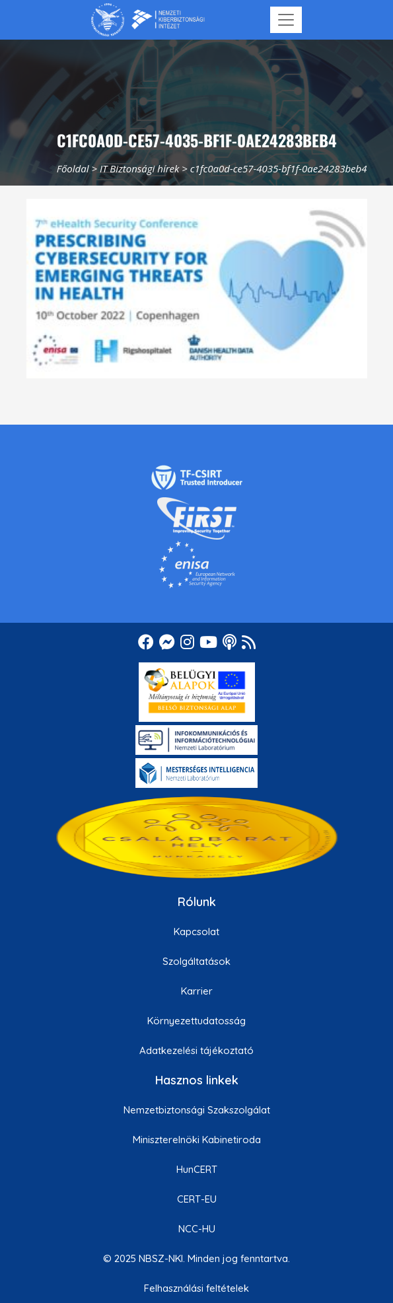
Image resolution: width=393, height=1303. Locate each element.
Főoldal (73, 168)
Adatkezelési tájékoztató (196, 1050)
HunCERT (196, 1169)
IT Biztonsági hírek (140, 168)
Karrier (197, 991)
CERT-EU (197, 1199)
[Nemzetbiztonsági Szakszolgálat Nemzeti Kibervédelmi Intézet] (147, 20)
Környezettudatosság (196, 1020)
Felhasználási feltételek (196, 1288)
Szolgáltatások (196, 961)
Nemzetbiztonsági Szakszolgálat (197, 1110)
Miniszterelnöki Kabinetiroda (197, 1139)
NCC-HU (196, 1228)
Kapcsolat (196, 931)
